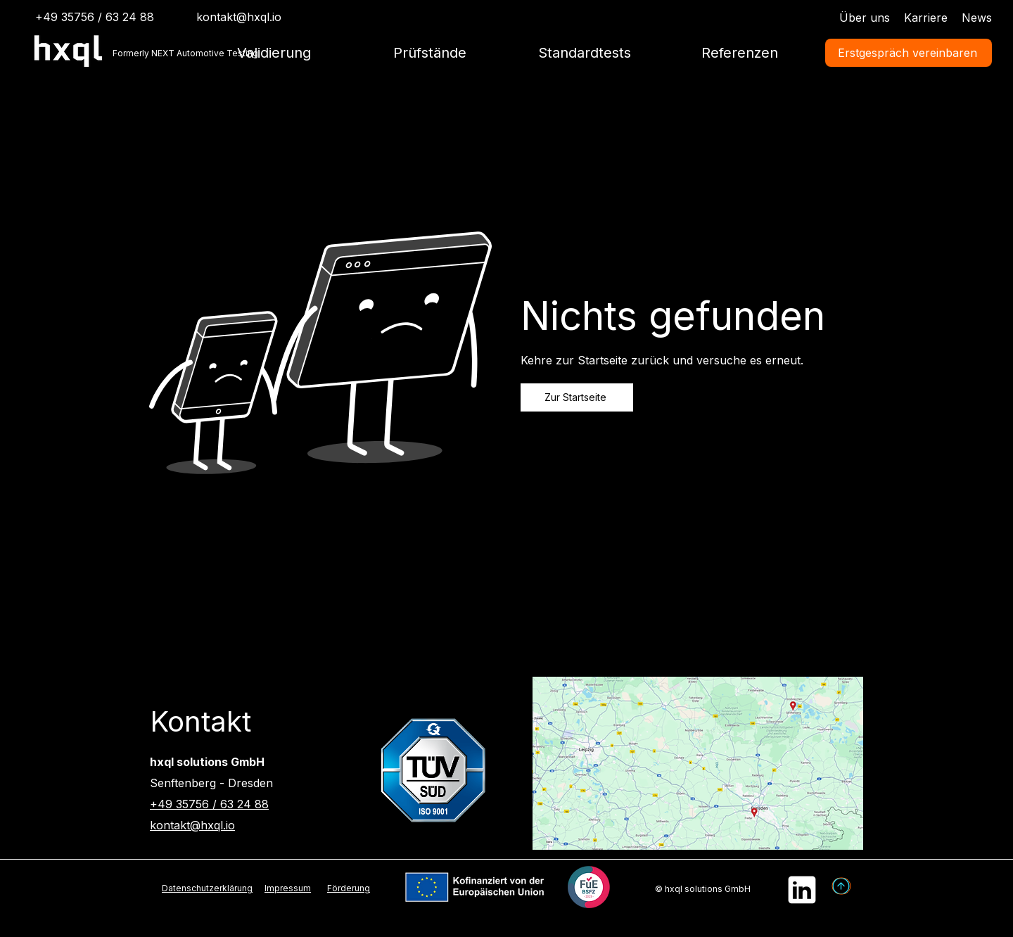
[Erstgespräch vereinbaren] (908, 53)
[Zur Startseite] (577, 397)
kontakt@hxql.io (238, 17)
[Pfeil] (841, 886)
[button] (429, 53)
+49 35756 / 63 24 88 (209, 804)
